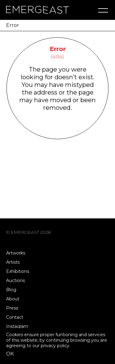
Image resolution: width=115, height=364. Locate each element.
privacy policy (55, 345)
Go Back (57, 131)
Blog (11, 289)
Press (12, 308)
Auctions (15, 280)
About (12, 299)
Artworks (15, 253)
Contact (14, 317)
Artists (13, 262)
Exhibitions (17, 271)
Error (12, 25)
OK (10, 354)
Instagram (17, 326)
